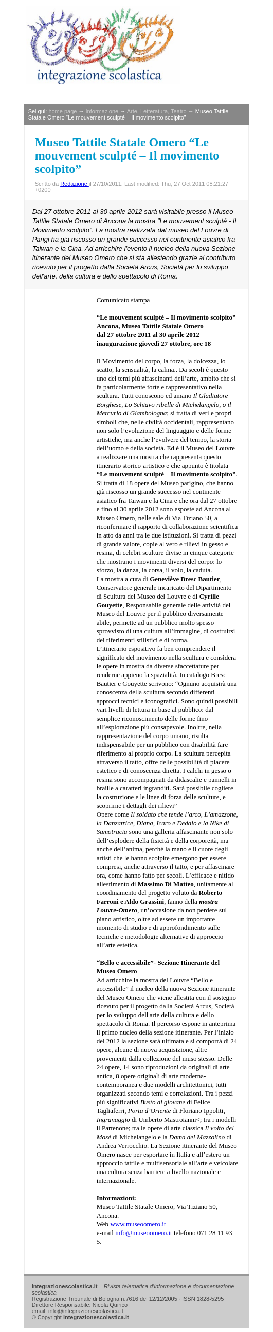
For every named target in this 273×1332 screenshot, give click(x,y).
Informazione (102, 111)
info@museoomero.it (143, 1233)
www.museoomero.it (138, 1224)
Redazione (74, 184)
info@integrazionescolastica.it (85, 1311)
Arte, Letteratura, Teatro (157, 111)
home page (62, 111)
